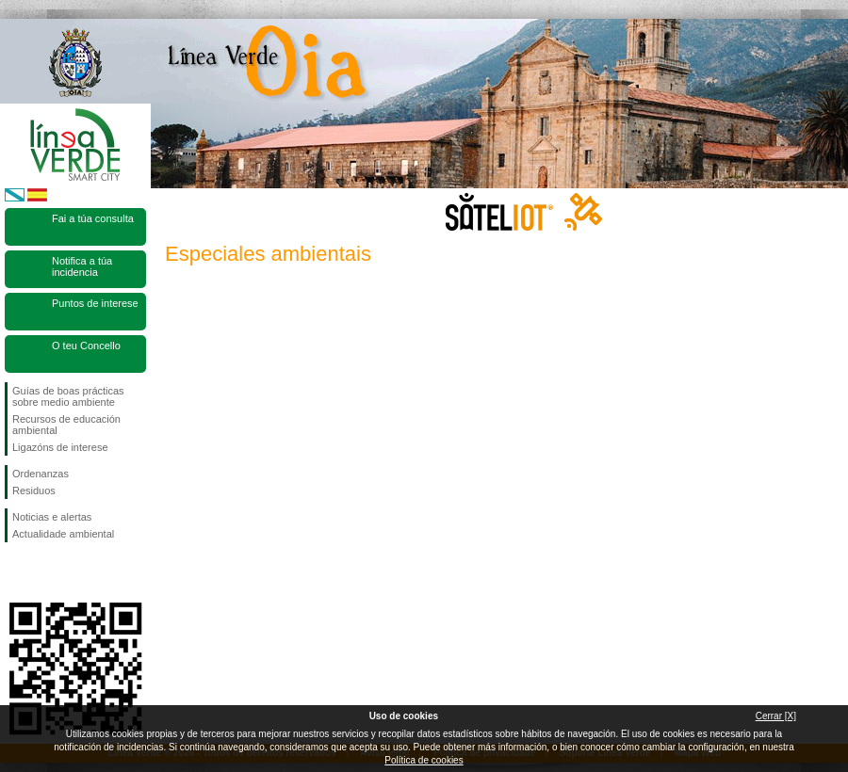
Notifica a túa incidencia (82, 266)
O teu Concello (86, 345)
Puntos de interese (95, 303)
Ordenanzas (40, 473)
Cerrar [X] (776, 716)
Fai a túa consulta (93, 218)
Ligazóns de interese (60, 447)
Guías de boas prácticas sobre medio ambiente (68, 396)
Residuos (34, 490)
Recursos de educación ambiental (66, 424)
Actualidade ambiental (63, 533)
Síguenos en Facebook (16, 572)
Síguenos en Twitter (47, 572)
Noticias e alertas (51, 517)
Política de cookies (423, 760)
